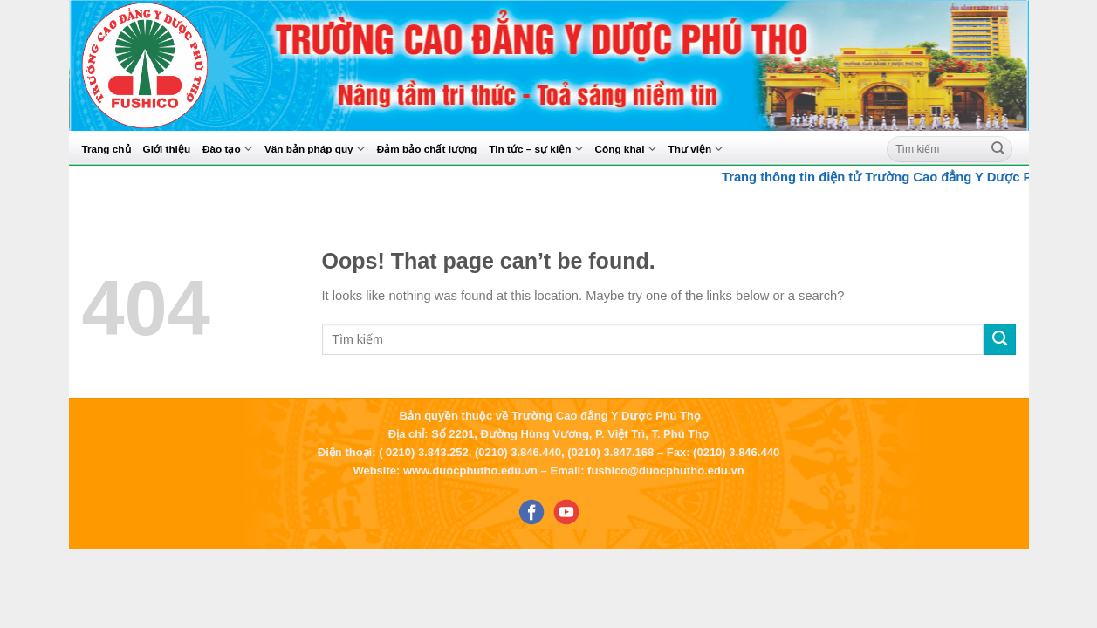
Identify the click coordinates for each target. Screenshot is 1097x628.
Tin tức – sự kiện (535, 148)
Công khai (625, 148)
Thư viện (695, 148)
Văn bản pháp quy (314, 148)
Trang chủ (106, 148)
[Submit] (998, 148)
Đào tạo (227, 148)
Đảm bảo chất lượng (427, 148)
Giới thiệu (167, 148)
